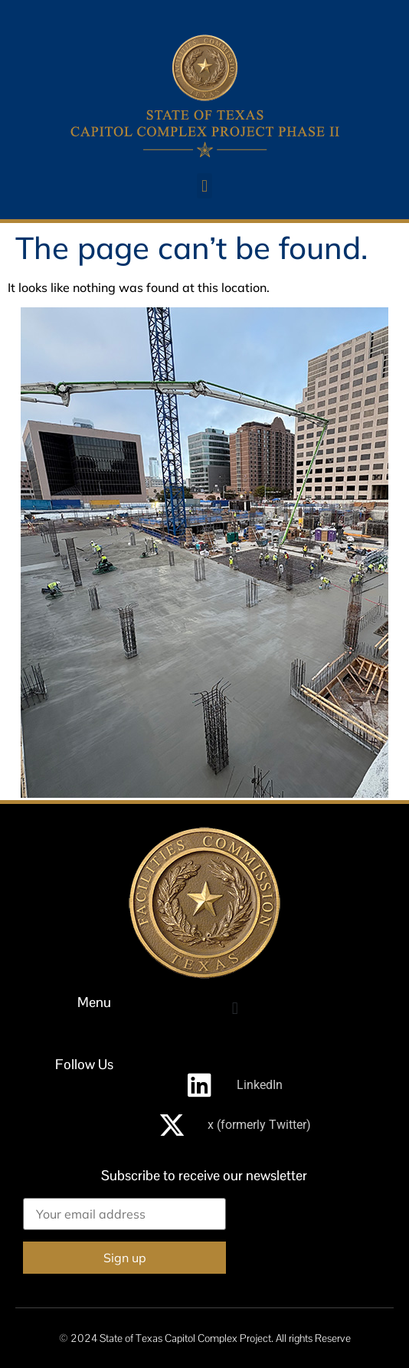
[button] (204, 185)
